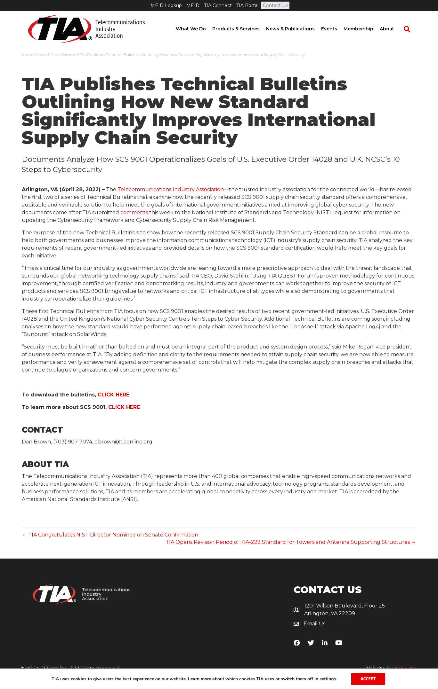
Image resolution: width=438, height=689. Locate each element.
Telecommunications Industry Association (171, 189)
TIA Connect (218, 5)
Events (335, 29)
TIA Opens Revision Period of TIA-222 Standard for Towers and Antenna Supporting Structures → (291, 542)
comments (134, 212)
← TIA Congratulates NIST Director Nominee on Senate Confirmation (110, 535)
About (393, 29)
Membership (364, 29)
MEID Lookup (166, 5)
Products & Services (242, 29)
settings (328, 679)
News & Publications (296, 29)
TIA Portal (247, 5)
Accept (368, 679)
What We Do (197, 29)
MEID (192, 5)
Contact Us (275, 5)
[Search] (409, 29)
